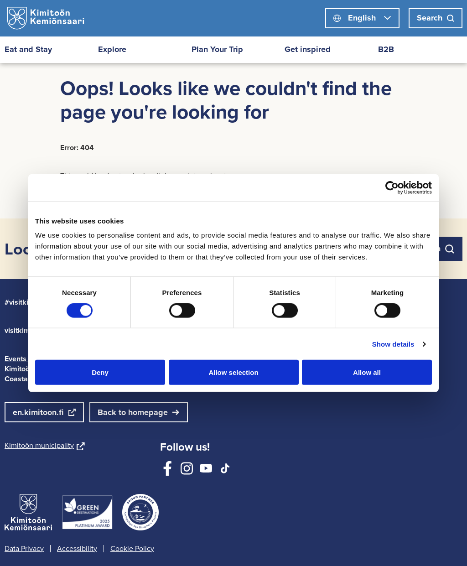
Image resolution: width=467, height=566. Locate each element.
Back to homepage (133, 412)
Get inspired (308, 49)
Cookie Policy (132, 548)
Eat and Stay (28, 49)
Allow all (367, 372)
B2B (386, 49)
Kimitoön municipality (45, 445)
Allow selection (233, 372)
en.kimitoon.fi (38, 412)
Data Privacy (24, 548)
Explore (112, 49)
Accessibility (77, 548)
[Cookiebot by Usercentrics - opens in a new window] (392, 187)
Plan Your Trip (217, 49)
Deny (100, 372)
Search (435, 18)
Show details (393, 344)
